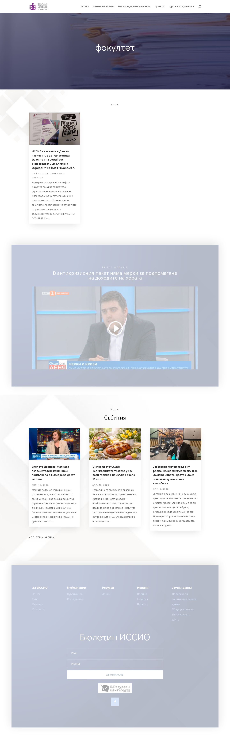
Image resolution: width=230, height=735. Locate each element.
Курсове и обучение (180, 6)
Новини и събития (103, 6)
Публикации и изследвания (134, 6)
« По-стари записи (42, 537)
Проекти (159, 6)
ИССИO (84, 6)
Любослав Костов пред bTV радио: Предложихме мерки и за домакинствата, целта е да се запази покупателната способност (175, 475)
